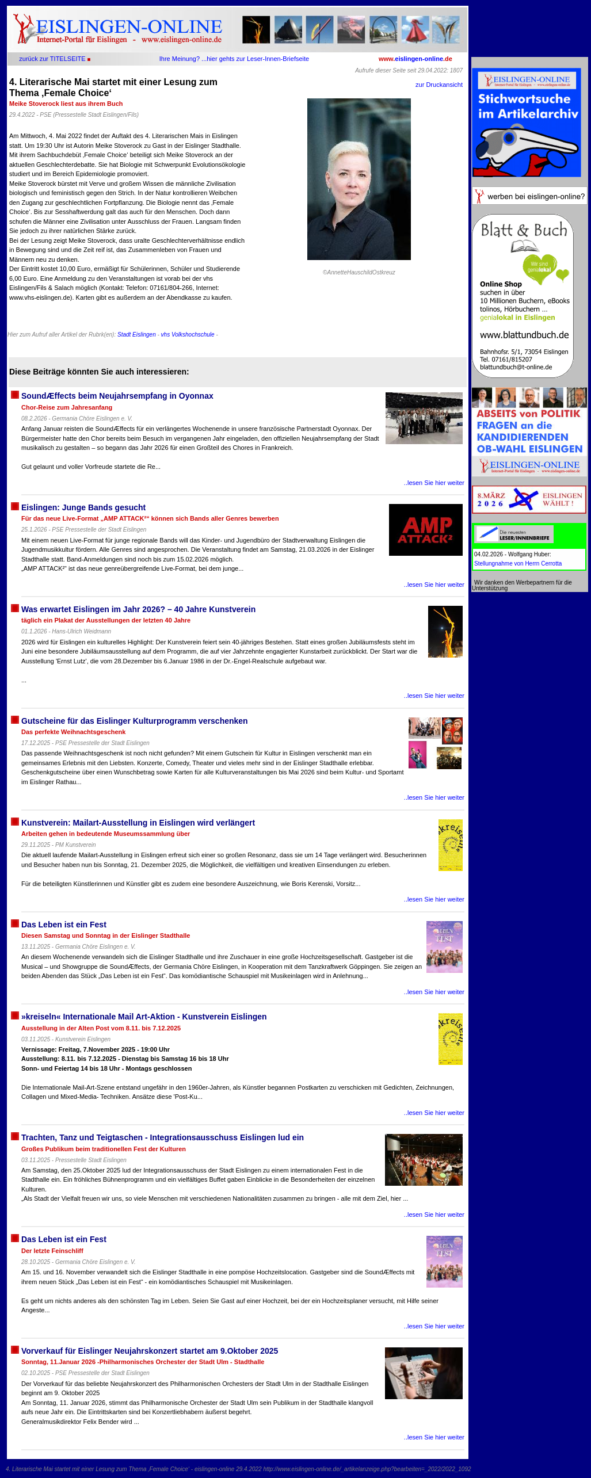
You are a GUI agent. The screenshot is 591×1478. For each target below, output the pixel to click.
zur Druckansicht (439, 84)
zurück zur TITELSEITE (52, 58)
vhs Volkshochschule (188, 334)
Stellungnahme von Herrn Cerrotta (518, 563)
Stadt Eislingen (136, 334)
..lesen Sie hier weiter (434, 482)
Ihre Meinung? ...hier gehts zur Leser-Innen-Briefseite (234, 58)
